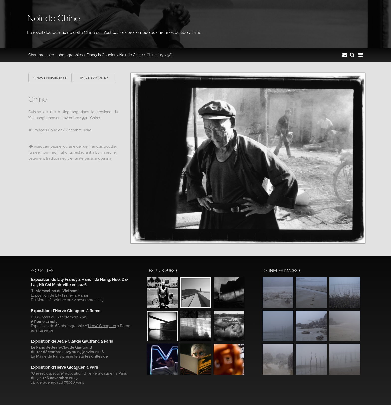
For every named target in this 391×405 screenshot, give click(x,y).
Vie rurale (75, 158)
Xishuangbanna (98, 158)
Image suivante (94, 77)
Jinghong (64, 152)
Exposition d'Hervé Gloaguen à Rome (65, 310)
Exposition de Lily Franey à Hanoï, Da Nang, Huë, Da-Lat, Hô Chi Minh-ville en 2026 (79, 282)
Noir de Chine (131, 55)
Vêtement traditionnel (47, 158)
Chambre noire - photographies (55, 55)
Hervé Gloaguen (102, 326)
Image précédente (50, 77)
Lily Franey (64, 295)
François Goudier (101, 55)
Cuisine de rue (75, 146)
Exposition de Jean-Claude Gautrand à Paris (72, 341)
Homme (48, 152)
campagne (52, 146)
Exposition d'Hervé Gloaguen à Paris (65, 367)
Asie (37, 146)
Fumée (34, 152)
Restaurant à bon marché (95, 152)
